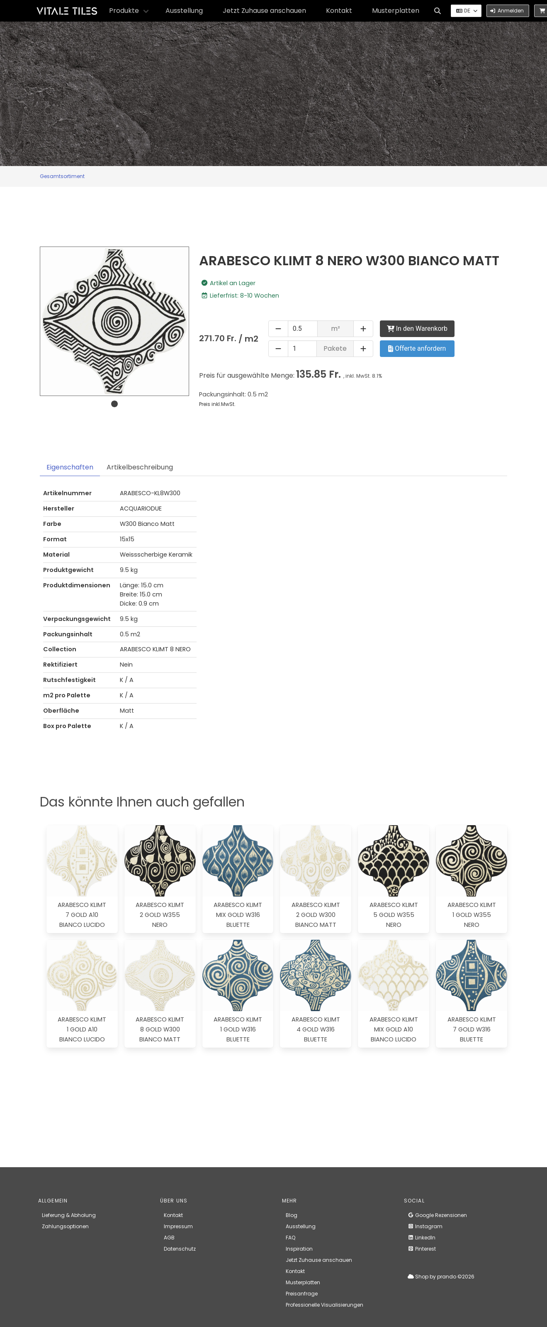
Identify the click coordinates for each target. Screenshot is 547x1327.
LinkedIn (421, 1237)
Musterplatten (395, 10)
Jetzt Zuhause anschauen (264, 10)
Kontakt (339, 10)
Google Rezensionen (437, 1215)
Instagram (425, 1226)
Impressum (178, 1226)
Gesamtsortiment (62, 176)
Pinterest (422, 1248)
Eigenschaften (69, 467)
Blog (291, 1215)
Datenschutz (180, 1248)
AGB (169, 1237)
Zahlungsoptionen (65, 1226)
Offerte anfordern (417, 348)
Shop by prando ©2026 (441, 1276)
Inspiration (299, 1248)
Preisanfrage (302, 1293)
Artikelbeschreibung (140, 467)
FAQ (290, 1237)
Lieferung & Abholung (69, 1215)
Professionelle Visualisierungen (324, 1304)
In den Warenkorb (417, 328)
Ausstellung (184, 10)
